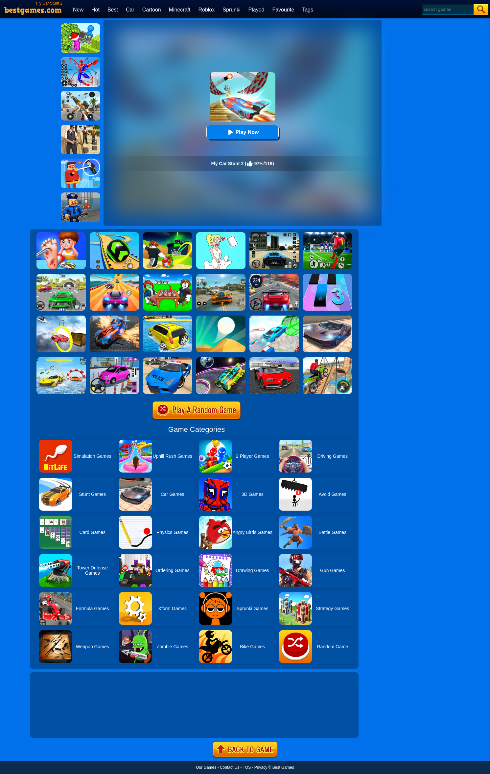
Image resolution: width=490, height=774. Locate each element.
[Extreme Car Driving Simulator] (327, 318)
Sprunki (231, 9)
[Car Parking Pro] (114, 359)
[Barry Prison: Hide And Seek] (80, 194)
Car (130, 9)
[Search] (447, 9)
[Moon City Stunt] (220, 359)
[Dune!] (220, 318)
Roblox (206, 9)
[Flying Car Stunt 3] (114, 318)
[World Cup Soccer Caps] (327, 234)
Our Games (206, 767)
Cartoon (151, 9)
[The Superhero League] (80, 161)
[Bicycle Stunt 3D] (327, 359)
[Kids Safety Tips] (61, 234)
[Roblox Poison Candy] (167, 276)
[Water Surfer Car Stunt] (167, 318)
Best (112, 9)
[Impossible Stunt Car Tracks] (61, 318)
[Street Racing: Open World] (220, 276)
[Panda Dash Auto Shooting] (80, 93)
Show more (52, 725)
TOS (247, 767)
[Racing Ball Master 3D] (114, 234)
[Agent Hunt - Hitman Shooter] (80, 127)
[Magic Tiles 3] (327, 276)
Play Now (242, 132)
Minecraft (180, 9)
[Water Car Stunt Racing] (61, 359)
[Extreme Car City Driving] (61, 276)
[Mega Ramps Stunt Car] (274, 318)
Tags (307, 9)
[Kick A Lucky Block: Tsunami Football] (167, 234)
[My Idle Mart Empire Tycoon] (80, 25)
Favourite (283, 9)
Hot (95, 9)
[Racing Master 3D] (114, 276)
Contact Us (229, 767)
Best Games (283, 767)
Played (256, 9)
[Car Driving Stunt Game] (274, 359)
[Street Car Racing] (274, 276)
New (78, 9)
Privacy (260, 767)
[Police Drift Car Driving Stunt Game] (167, 359)
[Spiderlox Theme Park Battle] (80, 59)
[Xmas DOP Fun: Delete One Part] (220, 234)
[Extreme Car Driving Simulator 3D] (274, 234)
